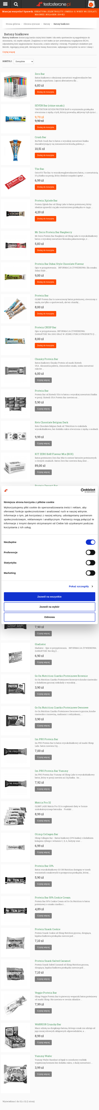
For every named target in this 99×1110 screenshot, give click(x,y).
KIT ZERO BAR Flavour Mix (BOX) (54, 454)
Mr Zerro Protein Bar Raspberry (53, 232)
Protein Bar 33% (44, 865)
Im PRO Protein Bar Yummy (51, 770)
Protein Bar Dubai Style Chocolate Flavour (59, 263)
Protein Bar (42, 295)
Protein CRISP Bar (45, 327)
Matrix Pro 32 (43, 802)
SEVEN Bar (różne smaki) (50, 105)
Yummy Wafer (43, 1056)
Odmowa (49, 617)
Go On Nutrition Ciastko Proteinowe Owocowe (61, 707)
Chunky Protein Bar (46, 359)
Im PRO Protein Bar (46, 739)
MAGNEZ (40, 14)
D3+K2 (61, 14)
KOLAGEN (51, 14)
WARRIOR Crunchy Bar (48, 1024)
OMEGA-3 (70, 11)
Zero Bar (40, 73)
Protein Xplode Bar (46, 200)
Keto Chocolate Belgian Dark (51, 422)
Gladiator (40, 644)
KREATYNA (40, 11)
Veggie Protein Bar (46, 992)
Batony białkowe (61, 24)
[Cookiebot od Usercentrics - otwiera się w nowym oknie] (80, 490)
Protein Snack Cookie (47, 929)
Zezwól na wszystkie (49, 596)
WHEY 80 (81, 11)
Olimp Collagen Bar (46, 834)
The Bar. (39, 168)
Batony (46, 24)
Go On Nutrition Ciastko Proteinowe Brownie (61, 675)
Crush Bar (40, 137)
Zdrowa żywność (32, 24)
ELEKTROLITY (55, 11)
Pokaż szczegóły (79, 586)
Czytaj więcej (8, 52)
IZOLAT (92, 11)
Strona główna (13, 24)
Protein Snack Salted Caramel (53, 960)
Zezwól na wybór (49, 606)
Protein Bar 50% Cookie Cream (53, 897)
